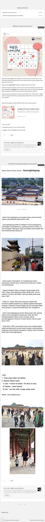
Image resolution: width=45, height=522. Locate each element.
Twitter (7, 520)
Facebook (10, 520)
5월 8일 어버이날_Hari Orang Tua (9, 12)
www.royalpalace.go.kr (14, 394)
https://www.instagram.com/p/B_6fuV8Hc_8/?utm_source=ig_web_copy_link (19, 103)
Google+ (17, 520)
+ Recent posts (4, 512)
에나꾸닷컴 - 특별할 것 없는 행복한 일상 (14, 143)
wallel (43, 520)
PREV (19, 504)
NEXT (25, 504)
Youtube (14, 520)
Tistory (35, 520)
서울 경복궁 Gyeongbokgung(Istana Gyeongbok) (12, 15)
